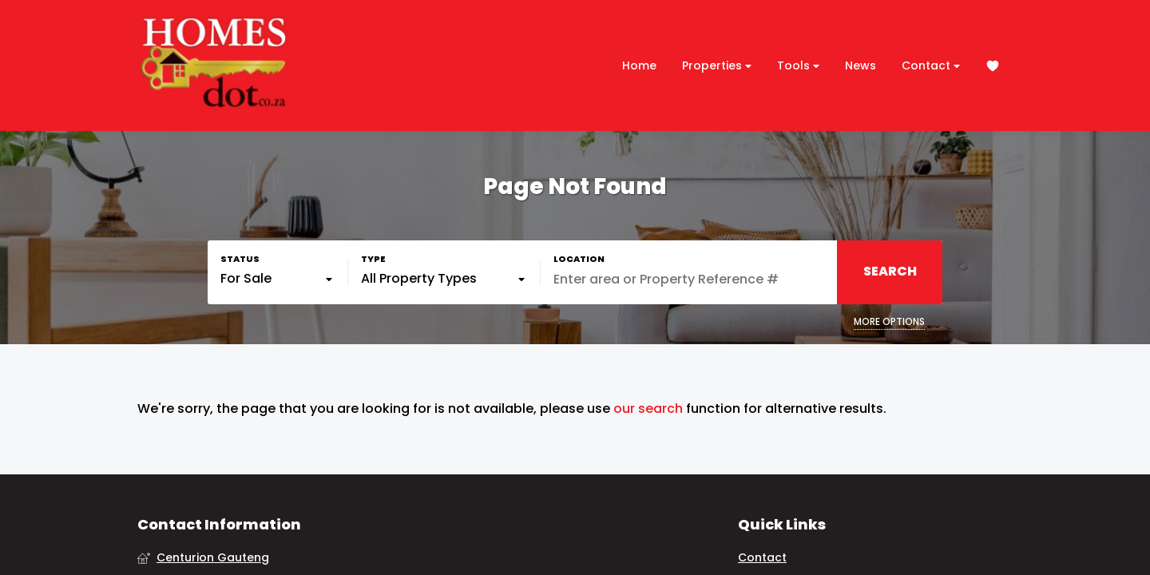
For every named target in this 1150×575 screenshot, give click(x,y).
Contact (931, 66)
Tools (798, 66)
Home (639, 65)
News (860, 65)
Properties (716, 66)
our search (648, 409)
